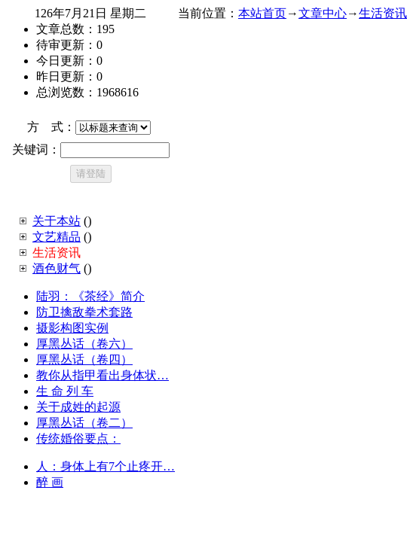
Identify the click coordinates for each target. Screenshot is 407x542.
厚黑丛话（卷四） (84, 359)
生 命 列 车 (64, 391)
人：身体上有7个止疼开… (105, 466)
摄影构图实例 (72, 327)
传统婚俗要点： (78, 438)
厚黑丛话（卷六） (84, 343)
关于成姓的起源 (78, 406)
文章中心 (322, 13)
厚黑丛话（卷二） (84, 422)
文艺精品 (56, 236)
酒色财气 (56, 268)
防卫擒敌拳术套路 (84, 312)
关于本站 (56, 221)
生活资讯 (383, 13)
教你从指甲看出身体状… (102, 375)
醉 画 (49, 482)
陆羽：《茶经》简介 (90, 296)
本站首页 (262, 13)
